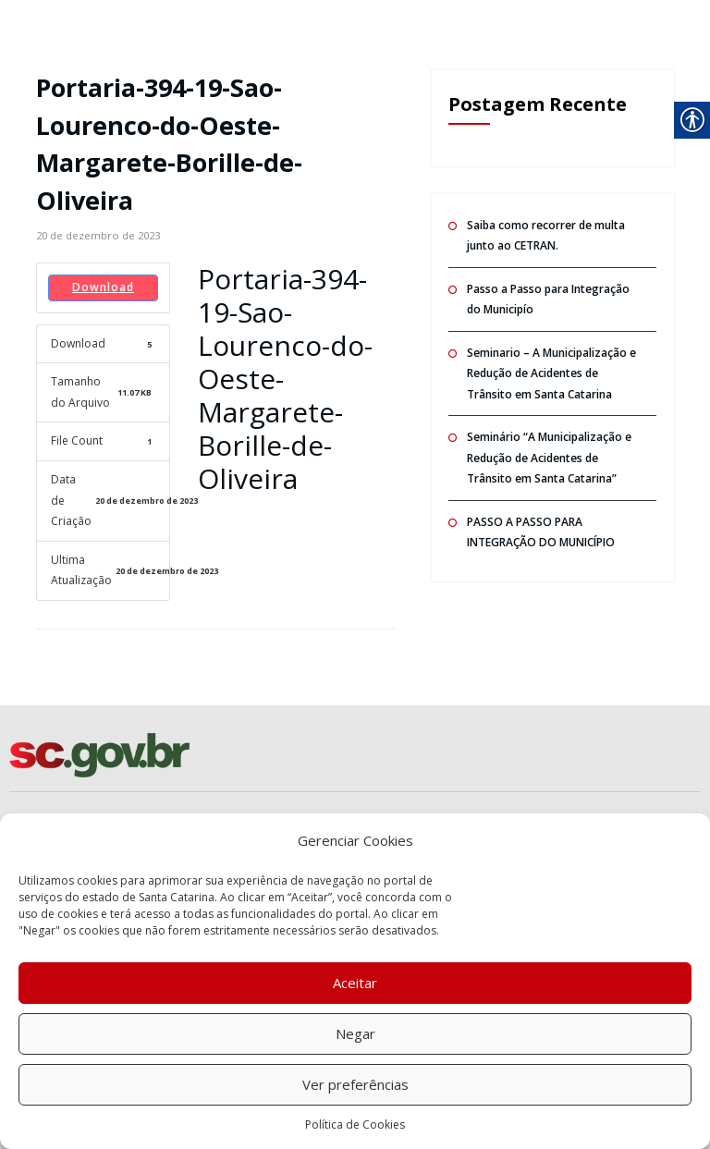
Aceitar (355, 982)
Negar (355, 1033)
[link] (98, 235)
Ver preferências (355, 1084)
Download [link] (103, 287)
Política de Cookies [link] (355, 1124)
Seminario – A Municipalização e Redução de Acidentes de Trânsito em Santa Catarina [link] (551, 373)
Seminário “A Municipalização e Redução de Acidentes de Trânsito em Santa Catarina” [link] (549, 457)
